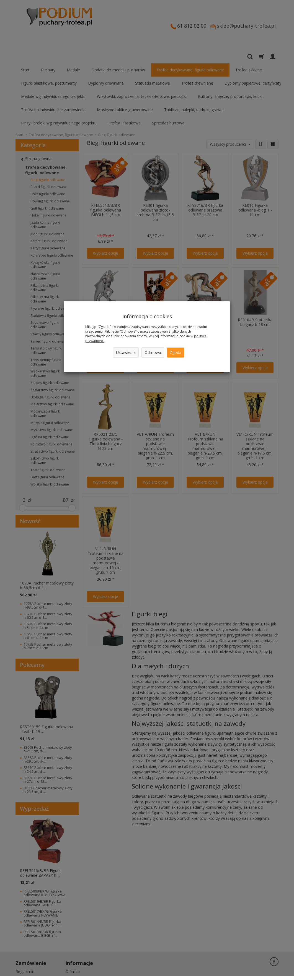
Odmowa (153, 352)
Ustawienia (126, 352)
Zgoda (175, 352)
